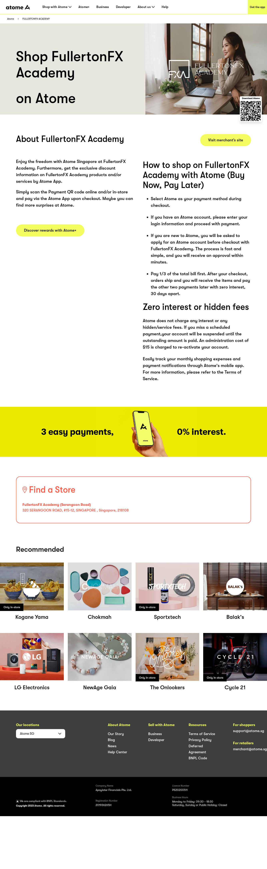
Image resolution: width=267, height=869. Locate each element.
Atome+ (84, 7)
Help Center (117, 752)
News (112, 746)
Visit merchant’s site (225, 140)
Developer (123, 7)
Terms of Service (202, 734)
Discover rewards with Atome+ (50, 230)
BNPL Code (198, 758)
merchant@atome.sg (250, 749)
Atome (10, 19)
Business (102, 7)
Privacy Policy (200, 740)
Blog (111, 740)
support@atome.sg (248, 731)
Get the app (257, 7)
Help (165, 7)
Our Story (116, 734)
